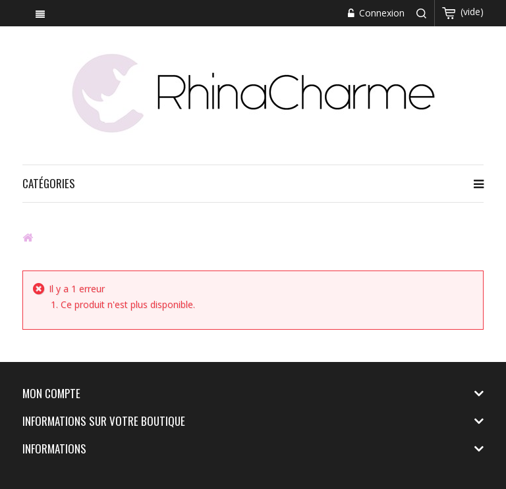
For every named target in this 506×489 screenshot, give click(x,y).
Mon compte (51, 393)
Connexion (380, 13)
